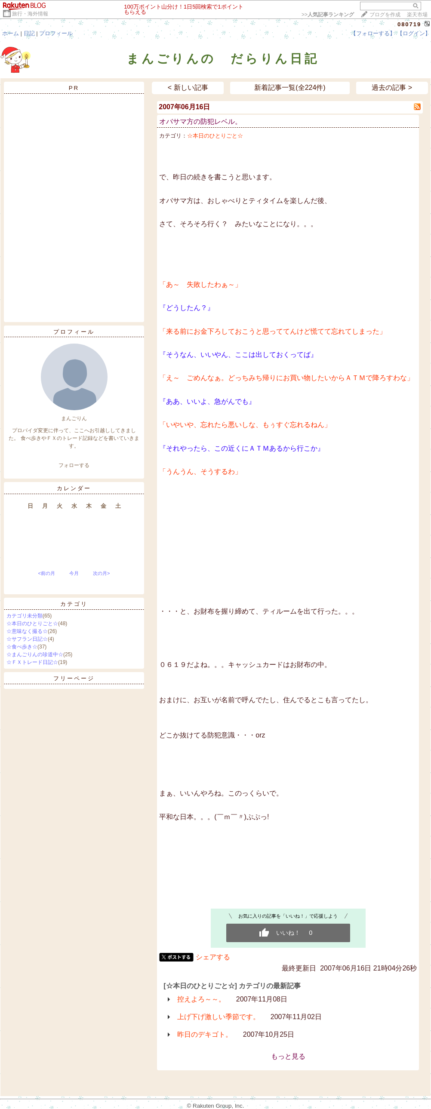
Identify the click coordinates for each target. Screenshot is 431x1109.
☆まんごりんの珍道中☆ (34, 654)
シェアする (213, 957)
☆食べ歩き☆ (21, 647)
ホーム (10, 33)
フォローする (73, 465)
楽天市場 (417, 15)
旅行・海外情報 (30, 14)
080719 (409, 24)
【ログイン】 (414, 33)
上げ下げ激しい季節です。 (218, 1016)
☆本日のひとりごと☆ (32, 624)
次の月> (101, 573)
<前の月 (46, 573)
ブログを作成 (384, 15)
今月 (74, 573)
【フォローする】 (373, 33)
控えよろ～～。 (201, 999)
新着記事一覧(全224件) (289, 87)
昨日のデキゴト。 (204, 1034)
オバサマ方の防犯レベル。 (200, 121)
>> (328, 15)
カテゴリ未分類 (24, 616)
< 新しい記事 (188, 87)
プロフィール (56, 33)
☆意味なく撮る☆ (27, 631)
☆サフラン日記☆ (27, 639)
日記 (29, 33)
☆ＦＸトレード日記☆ (32, 662)
